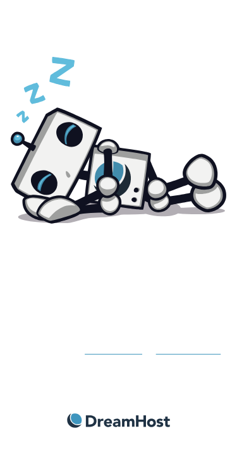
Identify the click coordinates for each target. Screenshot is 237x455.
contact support (188, 349)
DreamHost (118, 420)
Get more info (113, 349)
